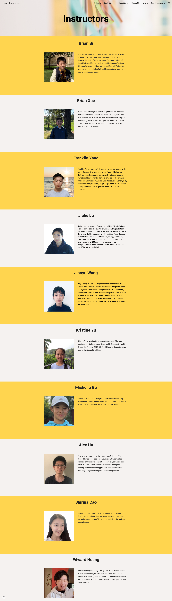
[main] (86, 18)
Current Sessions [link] (138, 3)
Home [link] (98, 3)
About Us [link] (122, 3)
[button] (169, 3)
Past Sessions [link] (157, 3)
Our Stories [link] (109, 3)
